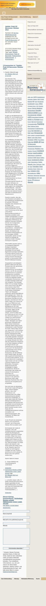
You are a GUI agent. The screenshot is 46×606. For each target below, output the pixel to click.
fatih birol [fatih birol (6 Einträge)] (33, 121)
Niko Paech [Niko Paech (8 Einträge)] (38, 137)
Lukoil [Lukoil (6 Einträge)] (33, 137)
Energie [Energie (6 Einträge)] (40, 112)
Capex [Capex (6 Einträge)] (36, 103)
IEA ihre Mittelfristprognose (11, 34)
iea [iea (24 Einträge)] (32, 131)
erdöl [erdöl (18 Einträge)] (29, 117)
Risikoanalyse (16, 56)
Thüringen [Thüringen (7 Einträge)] (39, 164)
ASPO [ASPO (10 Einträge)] (35, 97)
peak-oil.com (22, 5)
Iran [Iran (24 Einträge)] (29, 133)
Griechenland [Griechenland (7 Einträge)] (31, 128)
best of (35, 17)
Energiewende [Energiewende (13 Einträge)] (32, 115)
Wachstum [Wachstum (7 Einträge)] (30, 175)
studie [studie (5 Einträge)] (29, 162)
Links (29, 67)
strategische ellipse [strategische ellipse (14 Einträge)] (38, 160)
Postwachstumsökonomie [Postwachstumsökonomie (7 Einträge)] (34, 146)
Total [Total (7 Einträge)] (30, 166)
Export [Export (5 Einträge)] (41, 119)
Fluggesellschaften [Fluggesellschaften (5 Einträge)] (32, 124)
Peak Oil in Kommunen (34, 33)
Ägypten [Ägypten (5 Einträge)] (30, 180)
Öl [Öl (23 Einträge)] (33, 180)
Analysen (14, 50)
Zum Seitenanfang (6, 582)
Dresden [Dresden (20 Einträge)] (38, 110)
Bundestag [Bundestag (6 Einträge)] (40, 101)
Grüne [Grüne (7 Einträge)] (29, 130)
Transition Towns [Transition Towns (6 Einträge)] (32, 169)
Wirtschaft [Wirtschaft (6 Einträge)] (42, 175)
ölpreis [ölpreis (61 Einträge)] (30, 182)
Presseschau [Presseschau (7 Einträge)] (31, 148)
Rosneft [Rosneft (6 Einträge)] (34, 151)
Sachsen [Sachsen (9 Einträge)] (30, 153)
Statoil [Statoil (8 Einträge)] (38, 157)
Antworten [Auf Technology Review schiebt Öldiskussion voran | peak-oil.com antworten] (8, 492)
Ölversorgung (9, 54)
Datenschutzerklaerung (10, 575)
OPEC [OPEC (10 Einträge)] (36, 140)
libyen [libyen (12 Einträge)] (29, 137)
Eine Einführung (25, 17)
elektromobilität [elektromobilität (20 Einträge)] (33, 113)
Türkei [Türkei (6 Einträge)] (38, 169)
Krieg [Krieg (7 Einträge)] (29, 135)
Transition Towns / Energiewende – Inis (34, 58)
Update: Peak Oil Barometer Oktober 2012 (12, 28)
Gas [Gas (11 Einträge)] (29, 126)
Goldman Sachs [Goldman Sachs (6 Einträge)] (34, 126)
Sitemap (16, 582)
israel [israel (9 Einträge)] (32, 133)
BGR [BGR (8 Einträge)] (42, 99)
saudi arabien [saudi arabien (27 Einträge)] (38, 153)
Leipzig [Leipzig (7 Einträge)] (33, 135)
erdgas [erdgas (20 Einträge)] (39, 115)
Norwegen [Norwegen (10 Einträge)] (31, 140)
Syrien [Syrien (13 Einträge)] (40, 162)
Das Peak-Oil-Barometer (9, 17)
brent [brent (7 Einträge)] (36, 101)
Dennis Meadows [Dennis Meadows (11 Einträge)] (37, 108)
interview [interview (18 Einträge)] (37, 131)
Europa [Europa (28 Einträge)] (36, 119)
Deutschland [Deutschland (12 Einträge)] (31, 110)
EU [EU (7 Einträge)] (33, 119)
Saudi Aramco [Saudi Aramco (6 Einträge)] (31, 155)
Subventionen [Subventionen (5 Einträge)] (34, 162)
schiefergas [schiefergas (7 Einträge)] (38, 155)
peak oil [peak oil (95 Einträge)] (37, 142)
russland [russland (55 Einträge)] (40, 151)
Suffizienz (31, 41)
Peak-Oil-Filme (32, 53)
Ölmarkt (15, 52)
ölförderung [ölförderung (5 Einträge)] (37, 180)
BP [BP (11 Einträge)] (33, 101)
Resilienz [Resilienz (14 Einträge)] (38, 148)
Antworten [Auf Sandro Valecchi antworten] (8, 468)
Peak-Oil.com (32, 22)
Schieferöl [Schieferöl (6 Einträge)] (30, 157)
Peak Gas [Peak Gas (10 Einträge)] (30, 142)
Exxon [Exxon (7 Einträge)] (29, 121)
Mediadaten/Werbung (27, 582)
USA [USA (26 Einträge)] (38, 171)
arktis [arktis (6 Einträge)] (29, 97)
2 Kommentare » (10, 58)
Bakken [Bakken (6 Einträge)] (35, 99)
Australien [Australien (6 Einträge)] (30, 99)
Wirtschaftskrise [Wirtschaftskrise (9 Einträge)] (32, 178)
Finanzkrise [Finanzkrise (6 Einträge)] (40, 121)
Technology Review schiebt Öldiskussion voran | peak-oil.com (13, 471)
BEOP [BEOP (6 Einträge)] (39, 99)
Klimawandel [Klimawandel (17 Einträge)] (38, 133)
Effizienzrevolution (33, 37)
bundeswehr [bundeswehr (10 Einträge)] (31, 104)
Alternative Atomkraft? (34, 45)
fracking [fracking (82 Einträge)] (40, 124)
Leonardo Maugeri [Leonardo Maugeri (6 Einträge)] (40, 135)
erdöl (10, 52)
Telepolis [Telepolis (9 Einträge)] (30, 164)
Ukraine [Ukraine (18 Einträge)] (33, 171)
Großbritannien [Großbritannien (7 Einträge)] (39, 128)
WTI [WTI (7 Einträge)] (38, 177)
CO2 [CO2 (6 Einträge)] (37, 106)
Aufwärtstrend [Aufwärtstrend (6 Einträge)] (41, 97)
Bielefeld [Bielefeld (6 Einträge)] (30, 101)
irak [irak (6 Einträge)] (41, 130)
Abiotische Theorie (33, 49)
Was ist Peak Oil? (33, 26)
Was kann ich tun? (33, 63)
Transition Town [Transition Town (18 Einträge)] (37, 166)
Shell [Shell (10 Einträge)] (34, 157)
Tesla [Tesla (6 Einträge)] (34, 164)
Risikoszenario (9, 57)
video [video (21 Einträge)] (38, 173)
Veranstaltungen (6, 19)
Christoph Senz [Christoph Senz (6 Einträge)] (32, 106)
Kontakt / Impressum (34, 78)
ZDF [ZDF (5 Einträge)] (41, 177)
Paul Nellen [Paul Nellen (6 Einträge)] (41, 139)
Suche (30, 74)
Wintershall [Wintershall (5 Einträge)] (36, 175)
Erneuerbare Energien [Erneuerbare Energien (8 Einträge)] (37, 117)
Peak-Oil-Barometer (11, 40)
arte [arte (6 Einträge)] (32, 97)
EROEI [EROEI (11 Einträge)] (30, 119)
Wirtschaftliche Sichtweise (35, 29)
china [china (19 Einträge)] (41, 104)
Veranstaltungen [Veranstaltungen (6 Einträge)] (32, 173)
